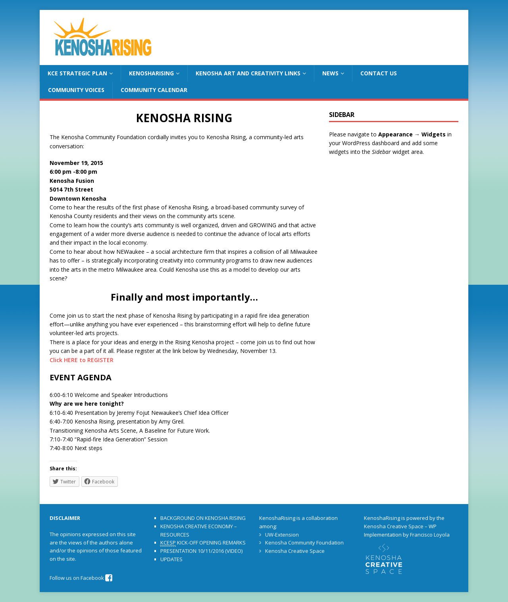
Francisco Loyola (430, 534)
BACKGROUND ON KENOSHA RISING (203, 517)
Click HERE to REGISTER (82, 360)
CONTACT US (378, 73)
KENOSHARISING (151, 73)
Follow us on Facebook (81, 577)
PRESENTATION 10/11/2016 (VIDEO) (201, 550)
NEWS (330, 73)
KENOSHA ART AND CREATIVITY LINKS (248, 73)
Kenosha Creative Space (295, 550)
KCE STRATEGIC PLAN (77, 73)
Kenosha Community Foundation (304, 542)
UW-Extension (282, 534)
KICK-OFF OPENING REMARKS (203, 542)
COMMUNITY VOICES (76, 90)
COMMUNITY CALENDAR (154, 90)
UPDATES (171, 559)
